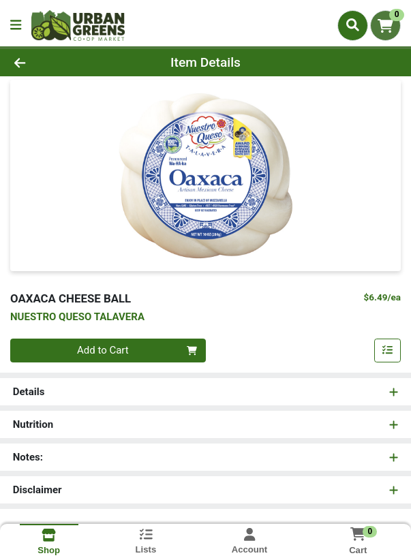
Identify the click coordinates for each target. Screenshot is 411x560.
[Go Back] (59, 63)
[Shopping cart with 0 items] (385, 25)
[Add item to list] (387, 351)
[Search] (352, 25)
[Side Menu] (15, 25)
